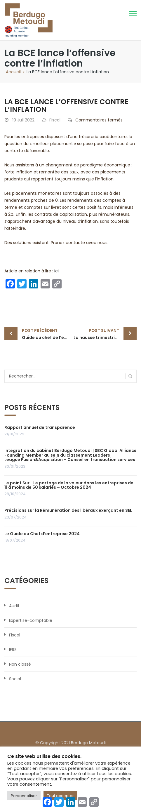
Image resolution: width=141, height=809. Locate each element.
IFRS (13, 650)
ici (56, 271)
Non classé (20, 664)
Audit (14, 606)
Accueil (13, 72)
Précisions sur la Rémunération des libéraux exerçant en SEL (68, 510)
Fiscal (54, 120)
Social (15, 679)
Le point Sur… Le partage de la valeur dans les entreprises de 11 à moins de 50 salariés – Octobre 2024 (68, 485)
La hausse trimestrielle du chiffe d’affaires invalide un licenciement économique (105, 333)
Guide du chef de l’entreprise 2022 (46, 333)
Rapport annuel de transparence (39, 427)
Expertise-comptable (30, 620)
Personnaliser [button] (24, 795)
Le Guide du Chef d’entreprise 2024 (42, 534)
